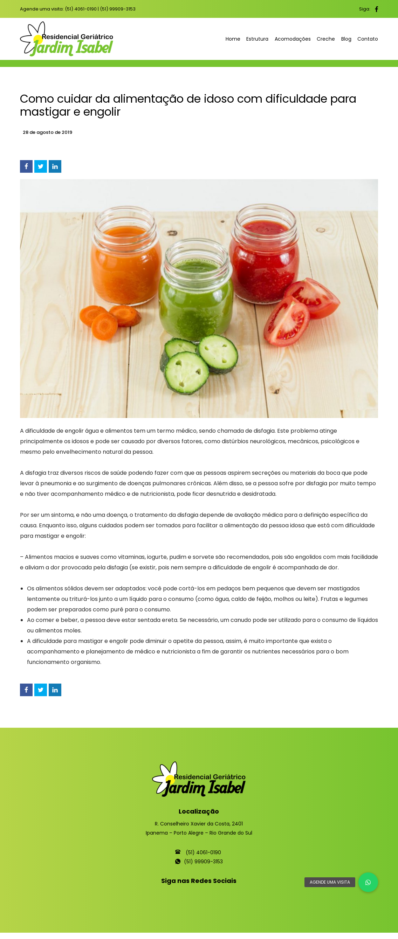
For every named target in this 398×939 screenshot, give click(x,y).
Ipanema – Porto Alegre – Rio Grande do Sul (199, 832)
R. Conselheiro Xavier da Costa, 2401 (199, 823)
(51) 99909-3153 (118, 9)
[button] (368, 882)
